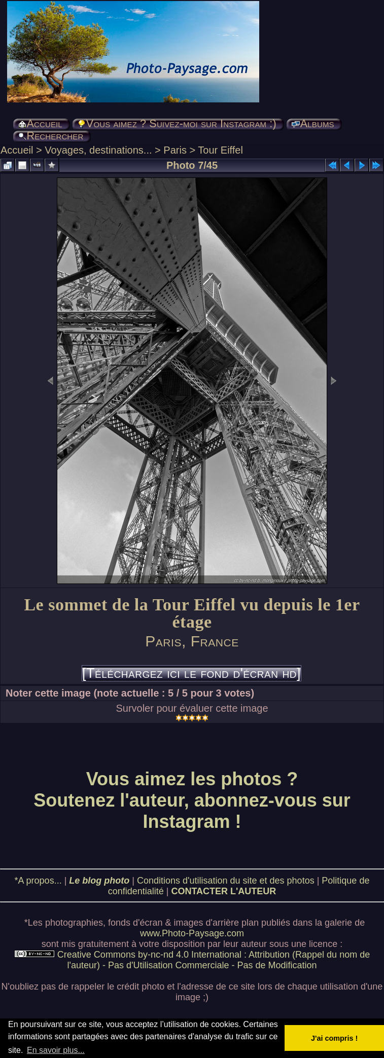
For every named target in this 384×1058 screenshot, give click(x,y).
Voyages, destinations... (98, 150)
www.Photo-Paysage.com (192, 933)
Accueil (17, 150)
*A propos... (38, 880)
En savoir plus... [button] (56, 1050)
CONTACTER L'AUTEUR (223, 891)
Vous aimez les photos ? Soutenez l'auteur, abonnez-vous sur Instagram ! (192, 800)
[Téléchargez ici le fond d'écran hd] (191, 673)
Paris (175, 150)
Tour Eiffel (220, 150)
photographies (74, 923)
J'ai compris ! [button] (334, 1038)
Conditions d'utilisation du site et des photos (226, 880)
